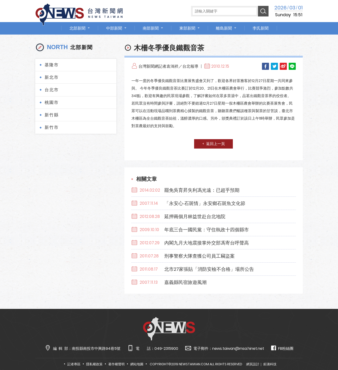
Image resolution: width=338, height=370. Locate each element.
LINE (292, 66)
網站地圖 (136, 364)
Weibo (283, 66)
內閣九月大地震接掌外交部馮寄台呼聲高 (206, 243)
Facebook (265, 66)
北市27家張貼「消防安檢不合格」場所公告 (209, 269)
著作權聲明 (116, 364)
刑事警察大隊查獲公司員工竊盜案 (199, 256)
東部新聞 (187, 28)
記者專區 (74, 364)
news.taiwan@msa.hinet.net (238, 348)
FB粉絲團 (282, 348)
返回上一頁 (215, 143)
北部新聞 (77, 28)
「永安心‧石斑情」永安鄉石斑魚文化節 (204, 203)
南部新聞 (151, 28)
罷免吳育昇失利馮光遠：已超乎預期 (201, 190)
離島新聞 (224, 28)
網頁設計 (252, 364)
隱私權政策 (94, 364)
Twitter (274, 66)
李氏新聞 (261, 28)
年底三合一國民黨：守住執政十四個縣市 (206, 229)
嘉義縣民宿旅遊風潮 (185, 282)
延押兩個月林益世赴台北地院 (194, 216)
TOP (325, 353)
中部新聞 (114, 28)
